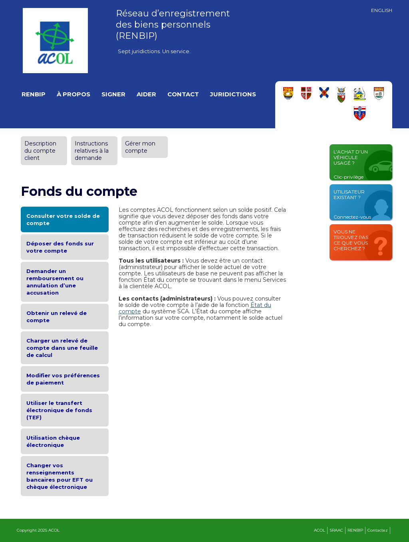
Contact (183, 94)
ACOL (319, 530)
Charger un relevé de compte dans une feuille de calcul (62, 347)
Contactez (377, 530)
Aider (146, 94)
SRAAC (336, 530)
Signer (113, 94)
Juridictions (233, 94)
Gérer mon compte (140, 147)
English (381, 10)
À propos (73, 94)
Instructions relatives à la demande (92, 150)
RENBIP (34, 94)
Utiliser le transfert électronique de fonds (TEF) (59, 410)
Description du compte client (40, 150)
